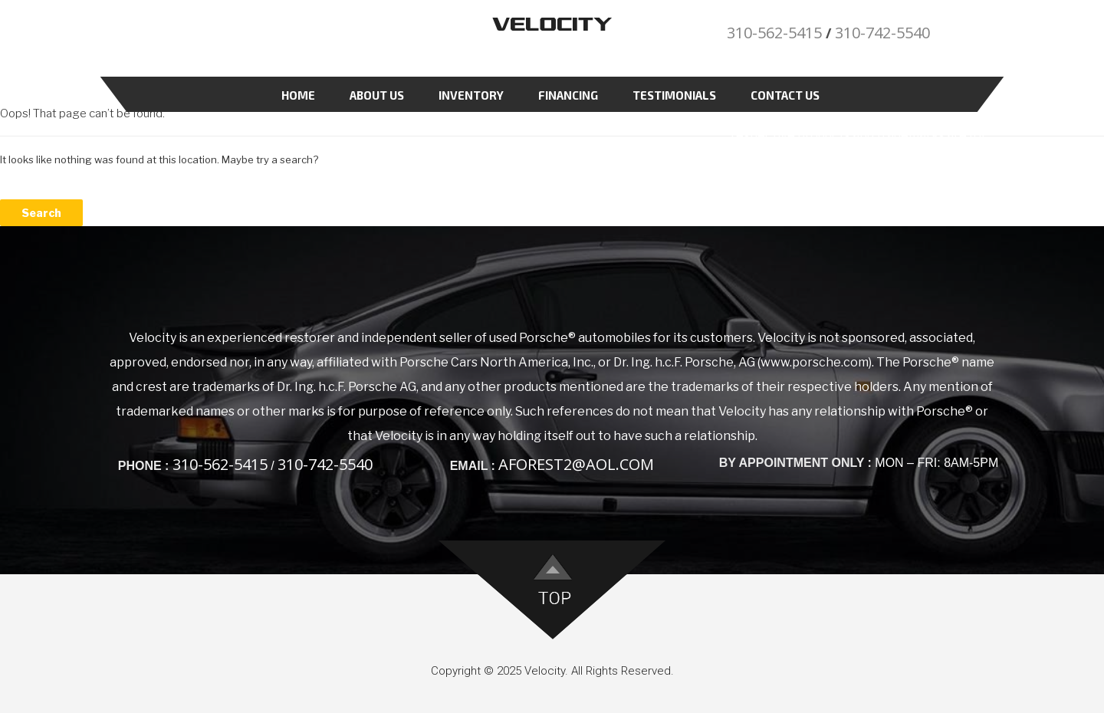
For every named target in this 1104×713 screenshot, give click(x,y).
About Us (377, 95)
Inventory (471, 95)
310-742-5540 (882, 32)
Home (298, 95)
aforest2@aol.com (576, 464)
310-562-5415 (774, 32)
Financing (568, 95)
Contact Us (785, 95)
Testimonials (674, 95)
